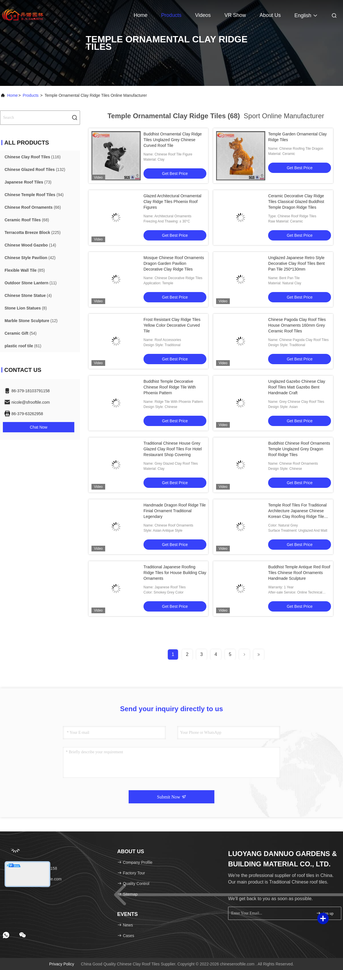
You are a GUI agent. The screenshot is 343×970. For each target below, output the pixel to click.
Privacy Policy (61, 964)
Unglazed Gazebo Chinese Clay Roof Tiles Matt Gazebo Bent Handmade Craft (296, 387)
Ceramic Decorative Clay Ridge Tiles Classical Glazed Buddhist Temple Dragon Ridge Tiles (296, 202)
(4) (28, 295)
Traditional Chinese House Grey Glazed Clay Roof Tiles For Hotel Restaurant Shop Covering (172, 449)
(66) (33, 207)
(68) (27, 220)
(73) (28, 182)
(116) (33, 157)
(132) (35, 169)
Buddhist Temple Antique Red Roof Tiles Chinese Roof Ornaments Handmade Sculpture (299, 573)
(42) (30, 257)
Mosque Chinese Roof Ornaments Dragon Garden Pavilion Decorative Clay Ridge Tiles (173, 263)
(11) (31, 283)
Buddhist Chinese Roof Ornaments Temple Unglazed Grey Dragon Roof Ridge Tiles (299, 449)
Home (140, 15)
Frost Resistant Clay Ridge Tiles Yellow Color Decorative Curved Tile (171, 325)
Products (171, 15)
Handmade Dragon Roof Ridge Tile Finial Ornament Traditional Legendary (174, 511)
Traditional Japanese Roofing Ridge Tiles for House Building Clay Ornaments (174, 573)
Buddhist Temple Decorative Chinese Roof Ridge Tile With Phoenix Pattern (169, 387)
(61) (23, 346)
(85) (25, 270)
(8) (26, 308)
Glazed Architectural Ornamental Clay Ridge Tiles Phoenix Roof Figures (172, 202)
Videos (203, 15)
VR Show (235, 15)
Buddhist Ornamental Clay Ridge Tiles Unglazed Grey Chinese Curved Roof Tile (172, 140)
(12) (31, 320)
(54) (21, 333)
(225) (33, 232)
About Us (270, 15)
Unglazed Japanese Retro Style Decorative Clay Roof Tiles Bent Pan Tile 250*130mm (296, 263)
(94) (34, 194)
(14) (30, 245)
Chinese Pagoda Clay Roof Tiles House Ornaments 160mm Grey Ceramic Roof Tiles (297, 325)
